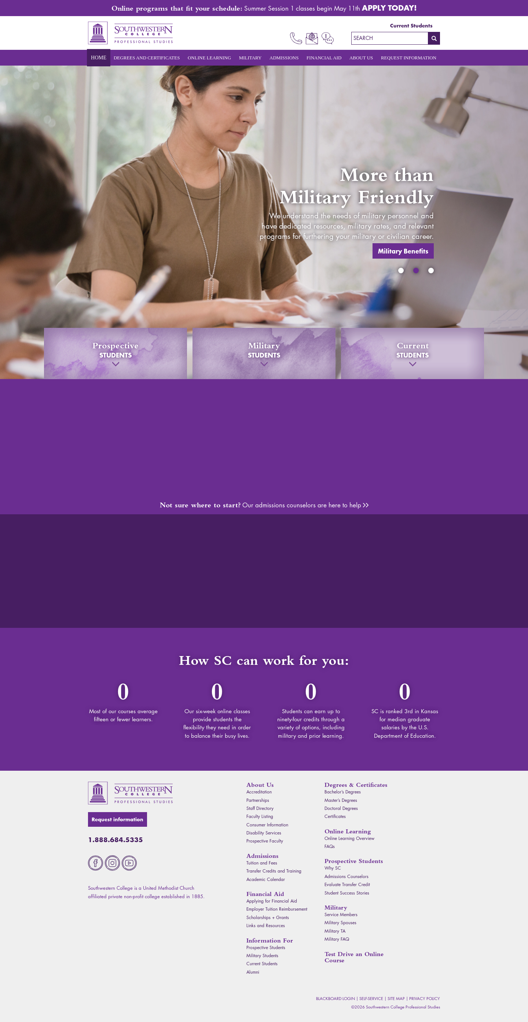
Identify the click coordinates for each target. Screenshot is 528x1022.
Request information (117, 819)
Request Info (328, 38)
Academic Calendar (265, 879)
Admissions (284, 57)
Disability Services (263, 833)
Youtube (129, 863)
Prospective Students (265, 947)
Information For (269, 940)
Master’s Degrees (340, 800)
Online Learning (209, 57)
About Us (361, 57)
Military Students (262, 955)
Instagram (112, 863)
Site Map (396, 998)
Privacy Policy (424, 998)
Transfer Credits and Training (273, 871)
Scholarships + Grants (267, 917)
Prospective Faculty (264, 841)
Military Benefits (409, 240)
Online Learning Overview (349, 838)
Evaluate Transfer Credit (347, 884)
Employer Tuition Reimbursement (276, 909)
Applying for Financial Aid (271, 901)
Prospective (115, 353)
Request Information (408, 57)
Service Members (341, 914)
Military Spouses (340, 922)
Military (250, 57)
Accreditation (259, 792)
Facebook (95, 863)
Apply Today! (389, 7)
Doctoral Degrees (341, 808)
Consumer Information (267, 825)
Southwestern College (130, 793)
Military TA (334, 931)
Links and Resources (265, 925)
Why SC (332, 868)
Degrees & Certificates (355, 784)
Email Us (312, 38)
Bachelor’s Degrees (342, 792)
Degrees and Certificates (147, 57)
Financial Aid (324, 57)
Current (412, 353)
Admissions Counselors (365, 505)
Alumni (252, 972)
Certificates (335, 816)
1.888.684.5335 (115, 839)
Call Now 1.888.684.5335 (296, 38)
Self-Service (371, 998)
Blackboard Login (335, 998)
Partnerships (257, 800)
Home (98, 58)
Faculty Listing (259, 816)
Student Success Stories (346, 893)
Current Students (411, 25)
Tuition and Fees (261, 863)
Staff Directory (260, 808)
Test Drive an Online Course (354, 957)
